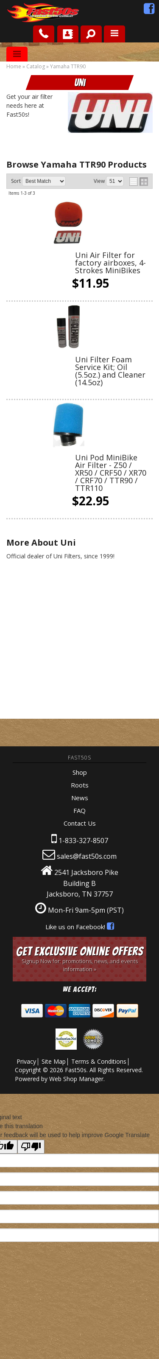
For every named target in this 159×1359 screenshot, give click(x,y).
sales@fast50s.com (87, 856)
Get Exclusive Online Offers (79, 958)
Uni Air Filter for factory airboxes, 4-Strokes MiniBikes (110, 262)
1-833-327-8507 (83, 840)
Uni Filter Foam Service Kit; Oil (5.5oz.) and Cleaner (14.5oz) (110, 371)
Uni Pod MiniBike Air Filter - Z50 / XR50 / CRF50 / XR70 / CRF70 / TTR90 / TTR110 (110, 473)
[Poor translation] (31, 1147)
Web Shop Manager (76, 1079)
